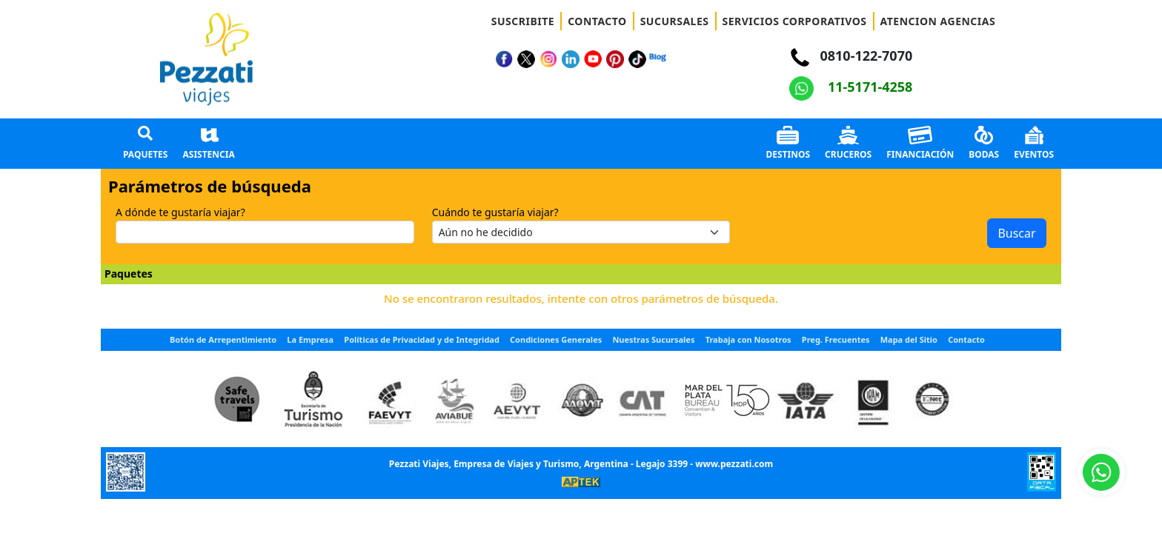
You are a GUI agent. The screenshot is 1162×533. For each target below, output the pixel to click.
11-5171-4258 (850, 86)
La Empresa (310, 339)
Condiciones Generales (556, 339)
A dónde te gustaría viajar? (180, 212)
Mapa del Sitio (908, 339)
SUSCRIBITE (522, 21)
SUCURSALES (674, 21)
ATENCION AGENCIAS (938, 21)
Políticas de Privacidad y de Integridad (421, 339)
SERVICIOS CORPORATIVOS (795, 21)
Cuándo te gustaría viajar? (495, 212)
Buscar (1016, 233)
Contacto (966, 339)
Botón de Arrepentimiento (223, 339)
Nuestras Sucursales (653, 339)
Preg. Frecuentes (836, 339)
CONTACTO (597, 21)
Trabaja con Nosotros (748, 339)
